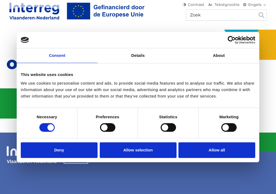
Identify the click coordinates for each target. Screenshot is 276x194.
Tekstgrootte (226, 8)
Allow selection (138, 150)
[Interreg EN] (74, 14)
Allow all (217, 150)
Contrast (196, 8)
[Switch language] (258, 8)
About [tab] (219, 55)
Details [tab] (138, 55)
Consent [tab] (57, 55)
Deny (59, 150)
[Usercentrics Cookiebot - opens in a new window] (231, 40)
